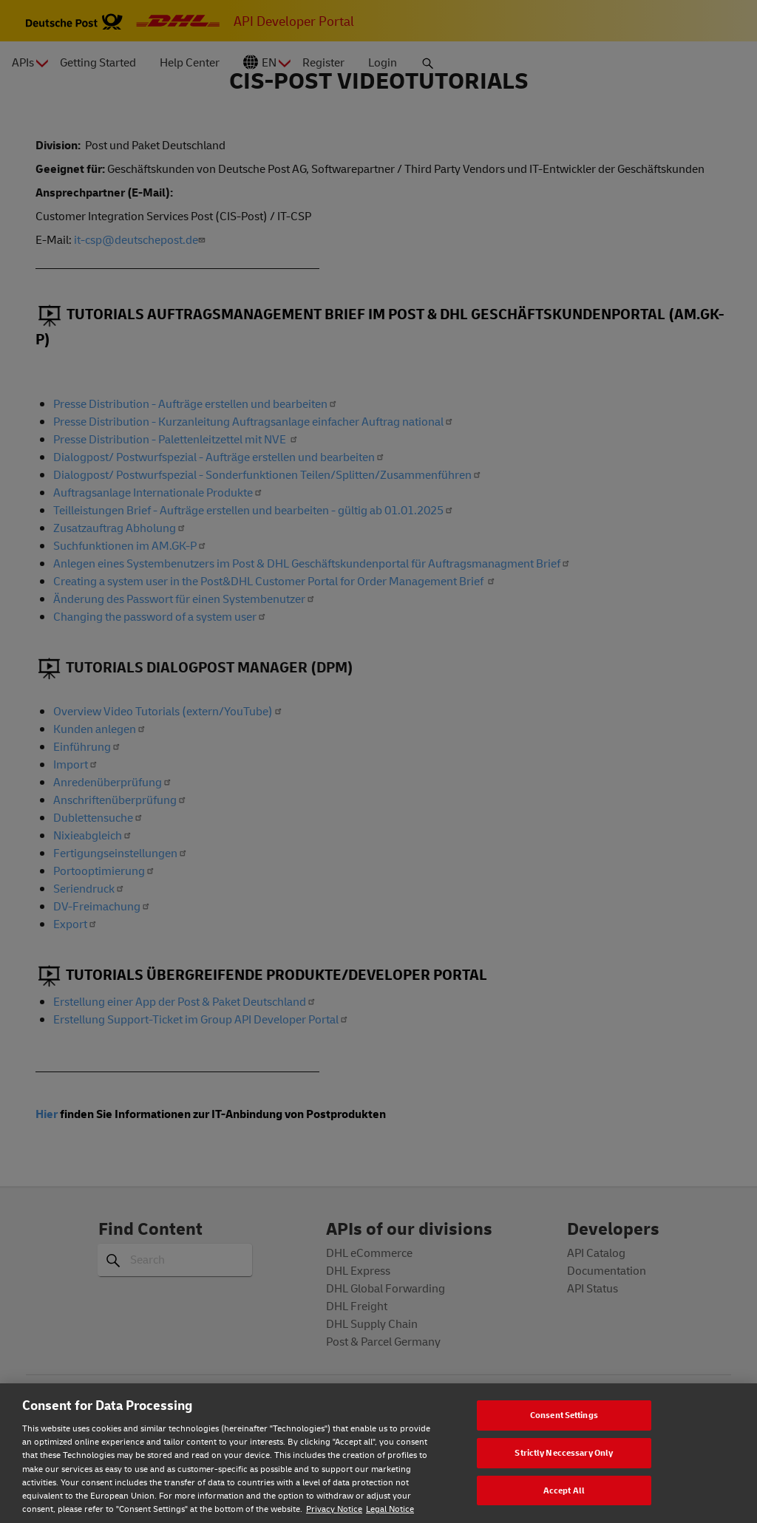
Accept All (564, 1490)
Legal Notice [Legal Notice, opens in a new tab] (390, 1508)
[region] (378, 1453)
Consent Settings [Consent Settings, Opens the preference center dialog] (564, 1414)
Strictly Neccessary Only (564, 1452)
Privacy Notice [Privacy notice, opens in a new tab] (334, 1508)
